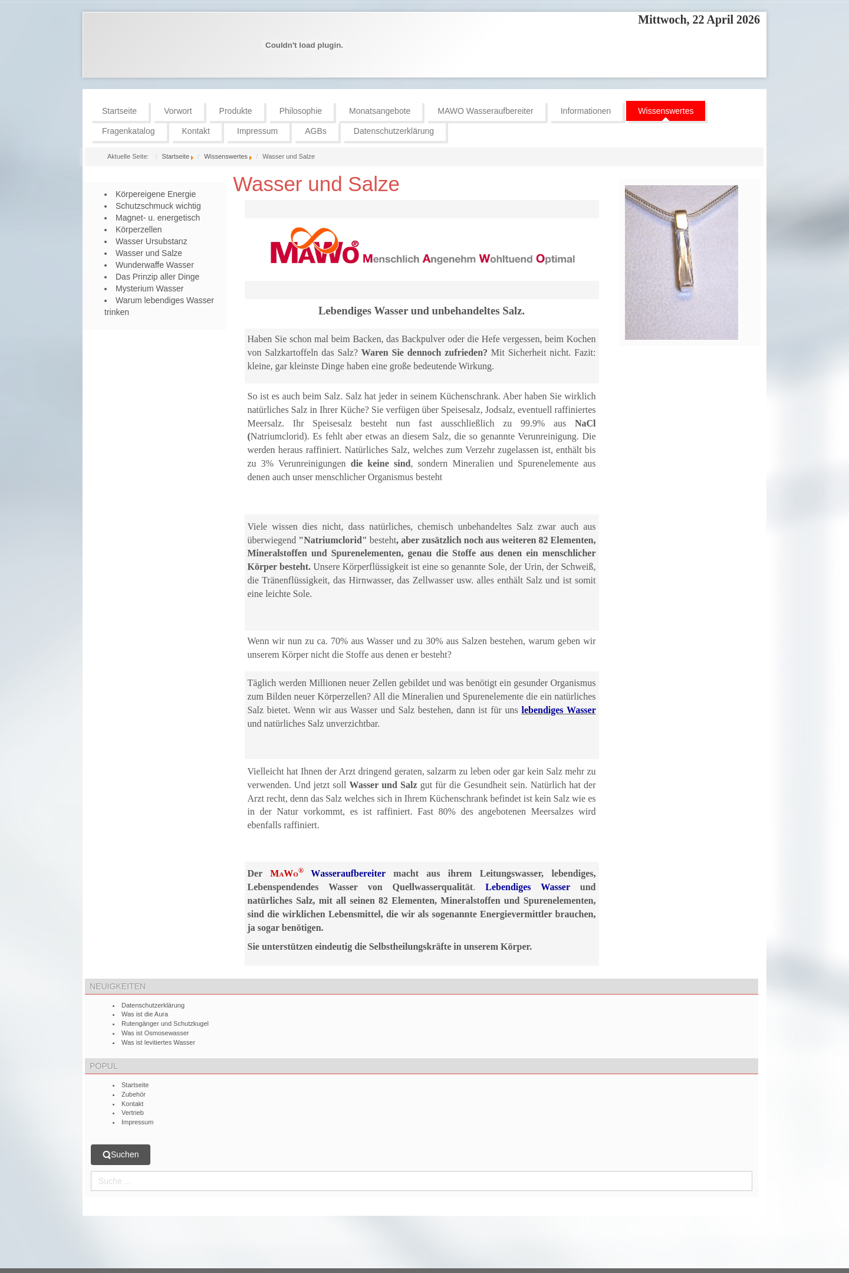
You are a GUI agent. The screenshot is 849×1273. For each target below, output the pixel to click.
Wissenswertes (226, 156)
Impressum (137, 1122)
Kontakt (132, 1103)
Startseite (175, 156)
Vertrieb (132, 1112)
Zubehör (133, 1094)
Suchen (121, 1155)
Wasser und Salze (316, 183)
